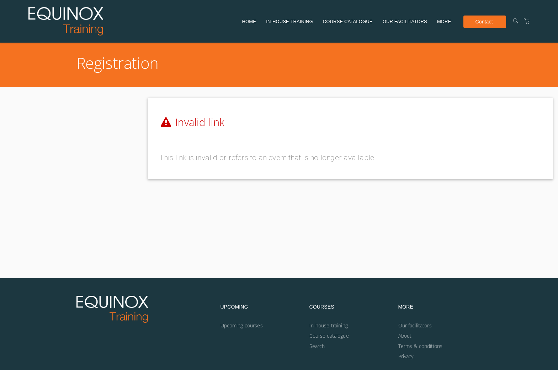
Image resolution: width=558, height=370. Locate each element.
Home (249, 21)
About (405, 335)
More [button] (444, 21)
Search (317, 346)
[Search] (516, 21)
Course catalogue (348, 21)
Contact (484, 21)
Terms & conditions (420, 346)
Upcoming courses (241, 325)
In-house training (289, 21)
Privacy (406, 356)
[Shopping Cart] (527, 21)
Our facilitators (405, 21)
